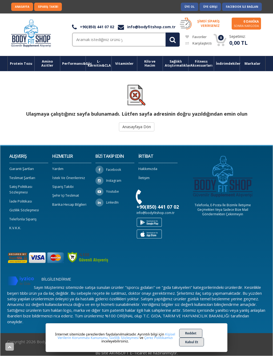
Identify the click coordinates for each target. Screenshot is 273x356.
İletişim (144, 177)
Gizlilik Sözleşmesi (24, 210)
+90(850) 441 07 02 (93, 26)
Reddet (190, 333)
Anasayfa (22, 7)
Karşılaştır (198, 43)
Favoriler (196, 36)
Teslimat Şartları (22, 177)
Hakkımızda (147, 168)
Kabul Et (191, 342)
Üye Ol (189, 7)
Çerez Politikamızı (158, 337)
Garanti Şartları (21, 168)
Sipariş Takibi (48, 7)
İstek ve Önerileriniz (68, 177)
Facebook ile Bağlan (242, 7)
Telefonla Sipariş (23, 219)
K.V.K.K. (15, 227)
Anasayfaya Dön (136, 126)
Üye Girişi (210, 7)
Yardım (57, 168)
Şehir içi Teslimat (65, 195)
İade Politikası (20, 201)
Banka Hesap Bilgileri (69, 204)
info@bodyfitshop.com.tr (146, 26)
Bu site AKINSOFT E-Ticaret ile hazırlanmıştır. (136, 352)
